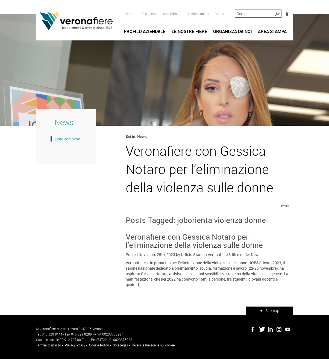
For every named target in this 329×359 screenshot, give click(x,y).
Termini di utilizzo (48, 345)
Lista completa (67, 139)
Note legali (120, 345)
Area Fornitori (172, 14)
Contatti (220, 14)
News (255, 254)
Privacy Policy (75, 345)
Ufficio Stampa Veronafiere (204, 254)
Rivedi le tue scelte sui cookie (153, 345)
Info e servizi (148, 14)
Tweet (285, 206)
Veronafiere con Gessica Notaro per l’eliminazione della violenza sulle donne (194, 240)
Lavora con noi (198, 14)
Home (128, 14)
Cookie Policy (99, 345)
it (287, 13)
